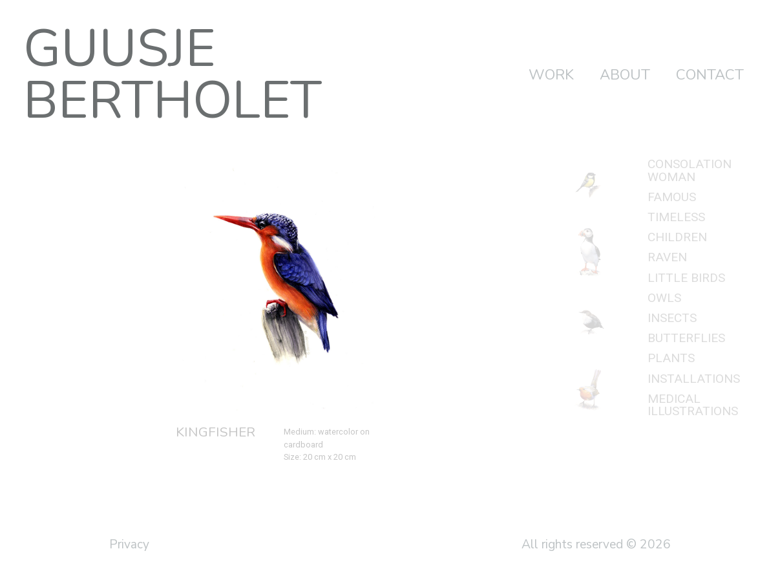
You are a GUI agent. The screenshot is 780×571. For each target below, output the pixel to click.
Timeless (676, 217)
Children (677, 237)
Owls (664, 298)
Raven (667, 257)
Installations (694, 378)
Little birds (686, 278)
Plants (671, 358)
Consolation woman (690, 170)
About (625, 75)
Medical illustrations (693, 405)
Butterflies (686, 338)
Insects (672, 318)
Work (551, 75)
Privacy (129, 544)
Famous (672, 197)
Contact (710, 75)
